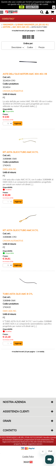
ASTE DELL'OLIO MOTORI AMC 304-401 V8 (25, 74)
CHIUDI (53, 7)
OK (21, 7)
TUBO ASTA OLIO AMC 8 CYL (18, 293)
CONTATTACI (8, 19)
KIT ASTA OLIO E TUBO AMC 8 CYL (20, 152)
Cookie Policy (32, 7)
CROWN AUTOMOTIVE (13, 91)
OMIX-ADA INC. (10, 169)
